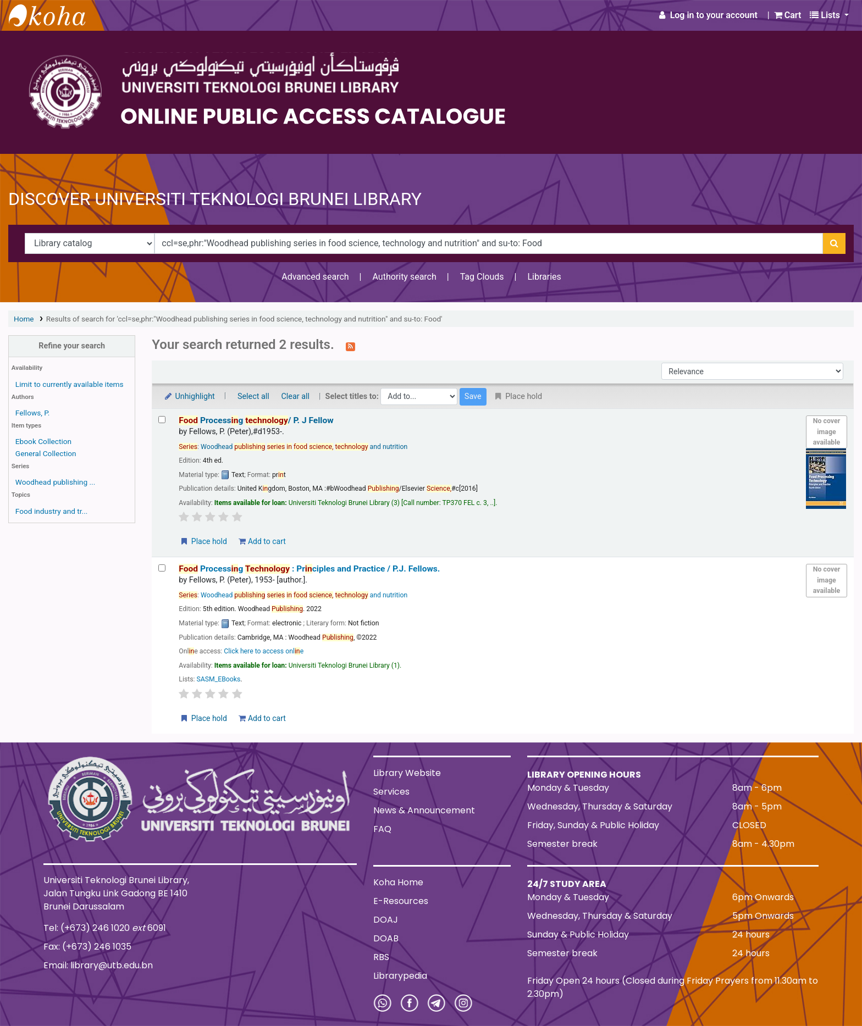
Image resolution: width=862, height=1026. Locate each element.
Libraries (544, 276)
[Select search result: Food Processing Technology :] (161, 568)
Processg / (256, 420)
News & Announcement (424, 810)
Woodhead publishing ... (55, 482)
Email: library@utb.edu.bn (98, 965)
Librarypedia (400, 975)
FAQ (382, 829)
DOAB (386, 938)
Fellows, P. (32, 412)
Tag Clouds (482, 276)
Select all (253, 396)
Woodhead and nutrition (304, 447)
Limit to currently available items (69, 384)
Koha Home (398, 882)
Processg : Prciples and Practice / (309, 569)
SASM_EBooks (219, 679)
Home (24, 318)
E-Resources (400, 901)
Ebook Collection (43, 441)
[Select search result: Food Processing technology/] (161, 419)
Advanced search (315, 276)
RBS (381, 957)
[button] (788, 15)
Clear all (295, 396)
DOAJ (385, 919)
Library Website (407, 773)
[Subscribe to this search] (350, 345)
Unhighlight (189, 396)
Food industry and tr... (51, 511)
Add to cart (262, 541)
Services (391, 791)
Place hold (203, 541)
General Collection (45, 453)
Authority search (404, 276)
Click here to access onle (263, 651)
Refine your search (71, 346)
